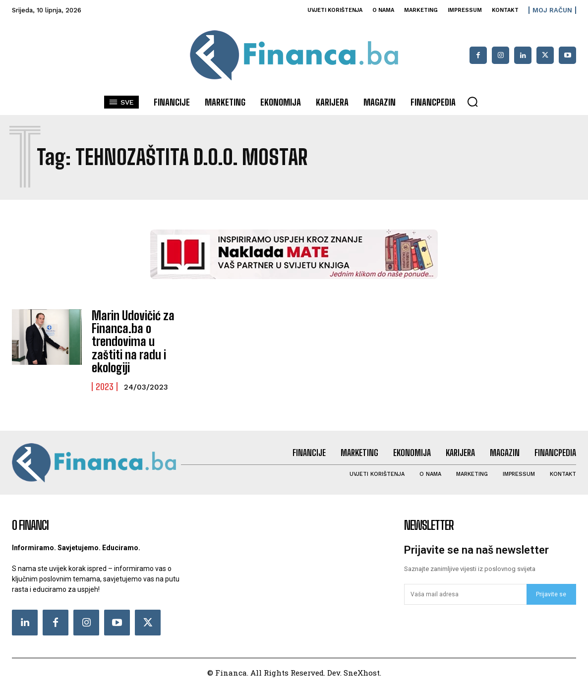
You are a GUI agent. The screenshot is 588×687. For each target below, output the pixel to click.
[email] (465, 594)
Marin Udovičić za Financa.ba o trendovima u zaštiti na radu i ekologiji (133, 341)
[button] (472, 102)
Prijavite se (551, 594)
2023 (105, 386)
